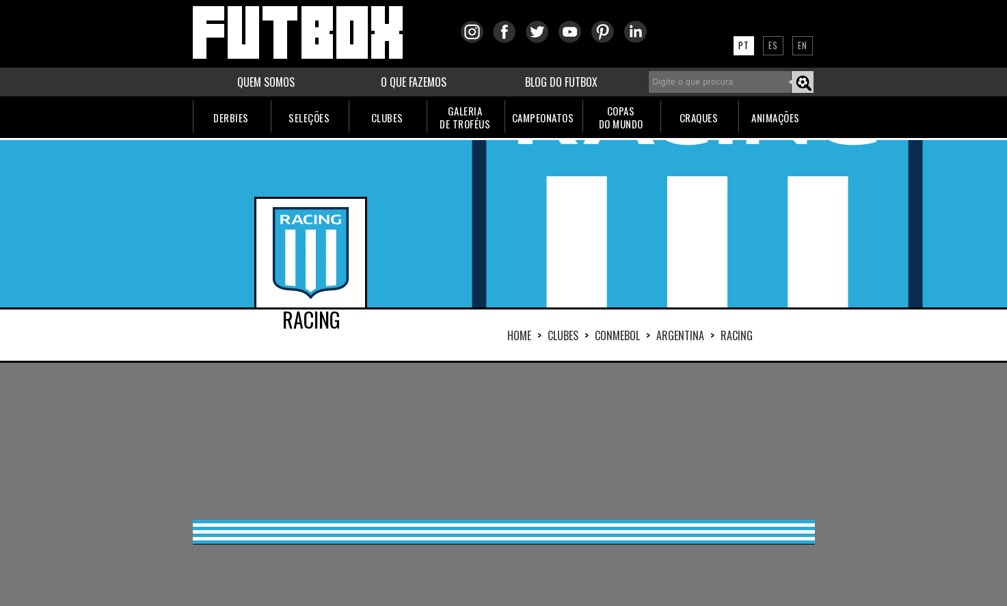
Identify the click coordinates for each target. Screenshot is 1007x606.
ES (773, 45)
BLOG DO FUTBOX (561, 82)
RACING (737, 335)
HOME (519, 335)
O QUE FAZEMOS (413, 82)
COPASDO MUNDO (621, 117)
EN (802, 45)
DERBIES (231, 117)
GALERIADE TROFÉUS (465, 117)
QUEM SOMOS (266, 82)
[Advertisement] (504, 441)
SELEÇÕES (309, 117)
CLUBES (387, 117)
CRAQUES (699, 117)
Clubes (563, 335)
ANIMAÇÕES (775, 117)
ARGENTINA (680, 335)
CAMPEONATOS (543, 117)
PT (743, 45)
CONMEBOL (617, 335)
